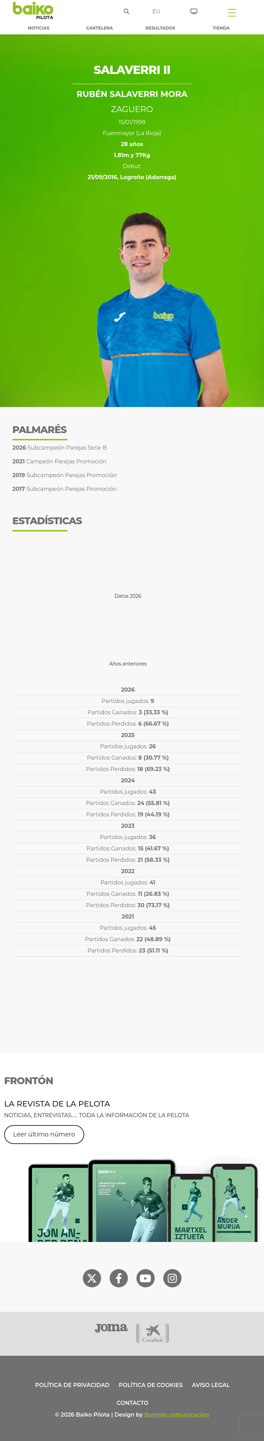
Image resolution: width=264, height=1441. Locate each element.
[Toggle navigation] (232, 12)
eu (156, 11)
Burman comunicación (176, 1414)
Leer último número (44, 1134)
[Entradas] (193, 10)
